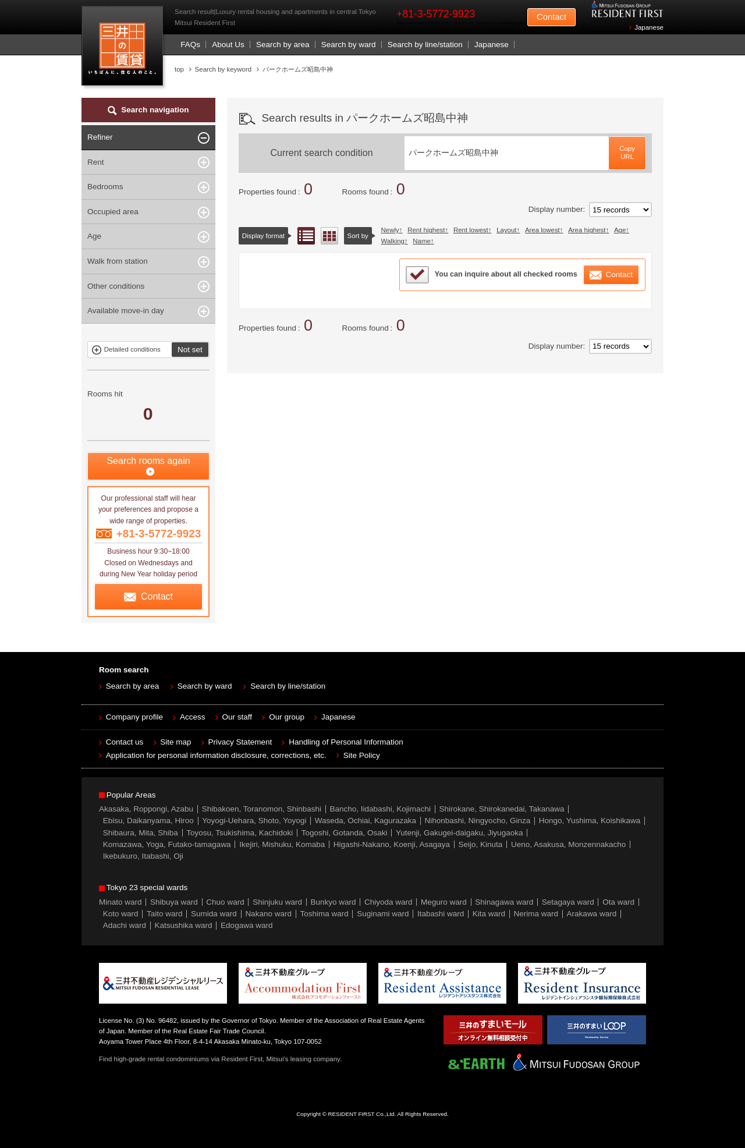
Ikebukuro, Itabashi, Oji (143, 856)
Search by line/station (425, 44)
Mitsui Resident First (124, 48)
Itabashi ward (440, 913)
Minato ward (120, 902)
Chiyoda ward (388, 902)
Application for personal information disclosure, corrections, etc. (216, 755)
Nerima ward (536, 913)
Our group (286, 717)
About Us (228, 44)
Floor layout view (329, 236)
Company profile (134, 717)
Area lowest (542, 229)
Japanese (649, 27)
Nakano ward (268, 913)
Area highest (586, 229)
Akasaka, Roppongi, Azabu (146, 809)
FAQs (190, 44)
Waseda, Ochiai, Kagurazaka (365, 820)
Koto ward (121, 913)
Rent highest (426, 229)
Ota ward (618, 902)
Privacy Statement (240, 742)
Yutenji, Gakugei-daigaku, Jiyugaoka (459, 832)
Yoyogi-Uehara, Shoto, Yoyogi (254, 820)
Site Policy (361, 755)
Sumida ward (214, 913)
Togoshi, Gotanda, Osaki (344, 832)
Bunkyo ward (333, 902)
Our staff (237, 717)
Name (422, 241)
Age (620, 229)
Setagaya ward (568, 902)
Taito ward (165, 913)
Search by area (283, 44)
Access (192, 717)
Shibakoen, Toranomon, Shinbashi (261, 809)
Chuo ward (225, 902)
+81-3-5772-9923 (435, 14)
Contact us (125, 742)
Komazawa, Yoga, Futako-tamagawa (167, 844)
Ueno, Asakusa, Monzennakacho (568, 844)
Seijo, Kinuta (481, 844)
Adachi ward (124, 925)
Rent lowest (470, 229)
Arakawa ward (592, 913)
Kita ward (489, 913)
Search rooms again (148, 461)
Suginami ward (383, 913)
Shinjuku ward (277, 902)
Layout (506, 229)
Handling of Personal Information (346, 742)
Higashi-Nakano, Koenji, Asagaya (392, 844)
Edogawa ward (246, 925)
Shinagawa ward (504, 902)
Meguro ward (444, 902)
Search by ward (348, 44)
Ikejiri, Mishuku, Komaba (282, 844)
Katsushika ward (183, 925)
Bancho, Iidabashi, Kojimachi (380, 809)
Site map (175, 742)
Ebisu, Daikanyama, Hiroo (148, 820)
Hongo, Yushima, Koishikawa (590, 820)
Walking (393, 241)
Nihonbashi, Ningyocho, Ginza (478, 820)
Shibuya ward (174, 902)
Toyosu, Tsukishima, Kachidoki (239, 832)
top (179, 69)
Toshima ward (324, 913)
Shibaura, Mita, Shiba (140, 832)
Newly (390, 229)
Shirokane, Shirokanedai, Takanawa (501, 809)
